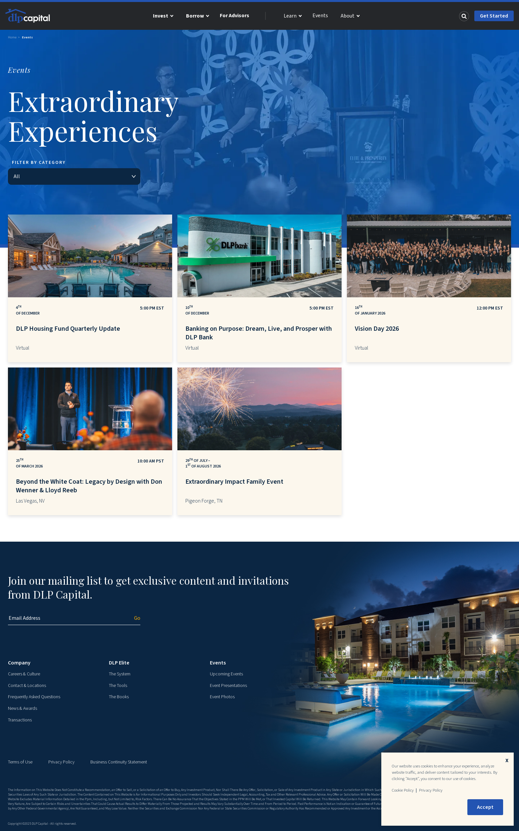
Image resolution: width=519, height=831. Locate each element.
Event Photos (222, 697)
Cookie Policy (403, 790)
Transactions (20, 720)
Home (12, 37)
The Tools (118, 685)
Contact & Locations (27, 685)
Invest (160, 16)
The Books (119, 697)
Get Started (494, 16)
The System (119, 674)
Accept (485, 807)
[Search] (464, 16)
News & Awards (22, 708)
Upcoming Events (226, 674)
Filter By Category (39, 162)
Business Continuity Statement (118, 762)
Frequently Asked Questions (34, 697)
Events (320, 15)
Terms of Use (20, 762)
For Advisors (234, 15)
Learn (290, 16)
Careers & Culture (24, 674)
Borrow (195, 16)
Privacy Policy (61, 762)
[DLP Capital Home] (28, 16)
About (347, 16)
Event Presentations (228, 685)
